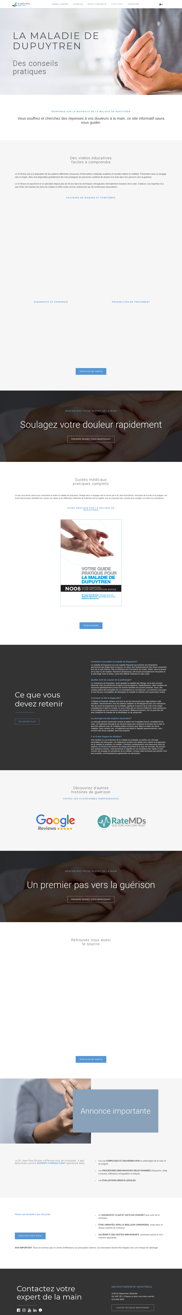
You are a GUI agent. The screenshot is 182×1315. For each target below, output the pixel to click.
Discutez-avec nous (30, 1236)
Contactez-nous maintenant (132, 1308)
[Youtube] (30, 1311)
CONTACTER (133, 4)
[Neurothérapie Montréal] (133, 1286)
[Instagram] (24, 1311)
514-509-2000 (118, 1299)
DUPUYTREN (117, 4)
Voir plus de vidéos (91, 1059)
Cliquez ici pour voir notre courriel (139, 1296)
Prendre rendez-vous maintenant (91, 439)
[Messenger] (41, 1311)
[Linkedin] (35, 1311)
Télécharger (91, 626)
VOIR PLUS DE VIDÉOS (91, 371)
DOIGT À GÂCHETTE (97, 4)
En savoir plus (27, 722)
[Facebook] (19, 1311)
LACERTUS (78, 4)
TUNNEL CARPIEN (60, 4)
